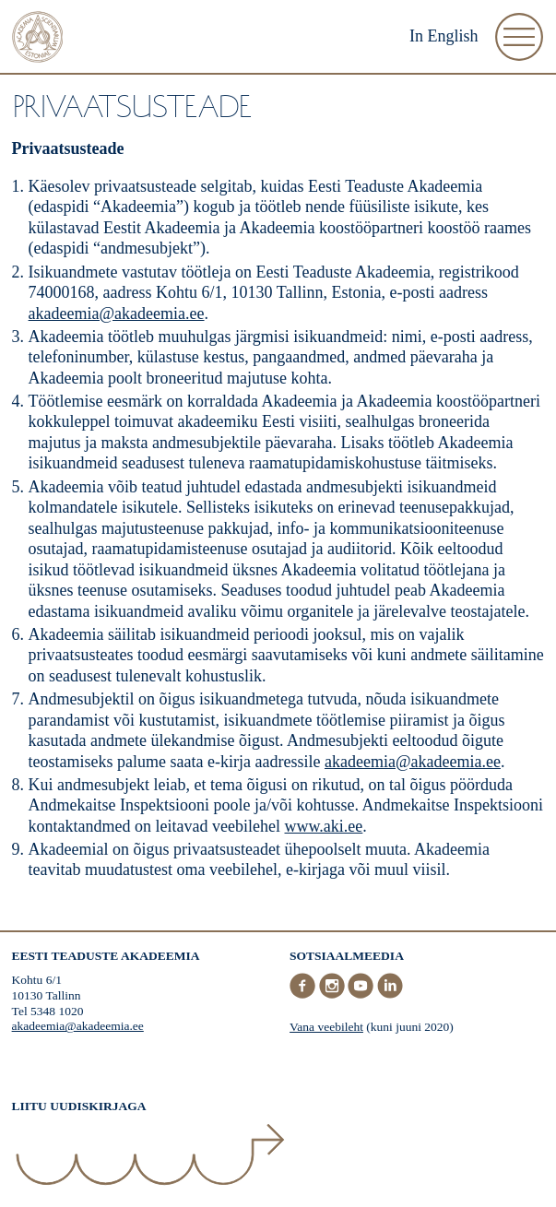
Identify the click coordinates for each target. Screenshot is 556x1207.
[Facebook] (304, 994)
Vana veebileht (326, 1027)
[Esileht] (38, 39)
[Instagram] (334, 994)
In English (444, 36)
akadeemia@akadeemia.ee (117, 313)
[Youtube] (362, 994)
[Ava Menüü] (519, 37)
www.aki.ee (324, 826)
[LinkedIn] (390, 994)
